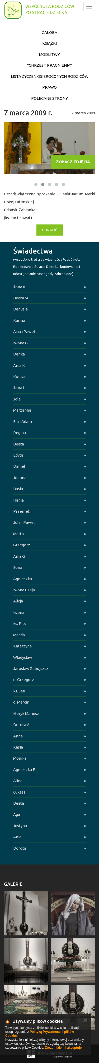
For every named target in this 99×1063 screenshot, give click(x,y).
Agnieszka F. (24, 769)
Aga (16, 814)
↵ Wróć (50, 230)
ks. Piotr (20, 623)
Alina (17, 780)
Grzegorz (21, 545)
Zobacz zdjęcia (73, 162)
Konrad (19, 376)
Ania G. (19, 556)
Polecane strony (49, 98)
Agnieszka (22, 578)
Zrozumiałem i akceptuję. (64, 1048)
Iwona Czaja (24, 590)
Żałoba (49, 32)
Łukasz (19, 792)
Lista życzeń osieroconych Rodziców (49, 76)
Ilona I (18, 387)
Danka (19, 354)
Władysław (22, 657)
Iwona (18, 612)
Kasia (18, 747)
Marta (18, 534)
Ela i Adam (22, 421)
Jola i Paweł (24, 522)
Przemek (21, 511)
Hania (18, 500)
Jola (17, 399)
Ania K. (19, 365)
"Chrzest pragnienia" (49, 65)
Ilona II (19, 287)
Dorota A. (21, 724)
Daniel (19, 466)
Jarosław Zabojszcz (30, 668)
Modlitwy (49, 54)
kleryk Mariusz (26, 713)
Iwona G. (21, 343)
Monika (19, 758)
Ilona (17, 567)
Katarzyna (22, 646)
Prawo (49, 87)
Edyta (18, 455)
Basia (18, 489)
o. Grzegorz (23, 679)
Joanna (19, 477)
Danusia (20, 309)
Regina (19, 432)
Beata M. (21, 298)
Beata (18, 444)
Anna (18, 736)
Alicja (18, 601)
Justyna (20, 825)
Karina (19, 320)
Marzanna (22, 410)
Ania (17, 837)
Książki (49, 43)
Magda (19, 635)
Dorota (19, 848)
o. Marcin (21, 702)
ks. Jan (19, 691)
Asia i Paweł (24, 331)
